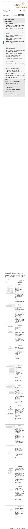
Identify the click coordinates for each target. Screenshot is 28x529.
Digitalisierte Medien (9, 91)
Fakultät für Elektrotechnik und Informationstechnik (13, 56)
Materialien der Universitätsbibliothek (13, 95)
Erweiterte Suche (7, 16)
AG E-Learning (8, 93)
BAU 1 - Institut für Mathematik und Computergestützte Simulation (14, 29)
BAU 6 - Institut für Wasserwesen (15, 45)
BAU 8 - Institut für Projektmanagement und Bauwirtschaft (15, 51)
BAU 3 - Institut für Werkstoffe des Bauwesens (14, 36)
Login (5, 11)
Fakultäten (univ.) (11, 23)
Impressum (23, 528)
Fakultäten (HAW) (11, 73)
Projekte (7, 79)
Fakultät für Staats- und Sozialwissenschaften (12, 67)
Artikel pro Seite (21, 280)
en (24, 10)
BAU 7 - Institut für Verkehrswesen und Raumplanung (15, 47)
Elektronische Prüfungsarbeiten (12, 81)
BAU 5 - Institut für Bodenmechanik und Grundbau (15, 42)
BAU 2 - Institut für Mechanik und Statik (15, 32)
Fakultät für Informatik (12, 61)
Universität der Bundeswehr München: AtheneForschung (15, 1)
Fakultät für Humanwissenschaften (14, 59)
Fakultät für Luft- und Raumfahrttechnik (15, 64)
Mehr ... (20, 284)
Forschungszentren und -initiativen (14, 75)
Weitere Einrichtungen (11, 77)
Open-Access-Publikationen (11, 83)
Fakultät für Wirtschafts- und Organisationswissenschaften (14, 71)
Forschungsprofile (9, 87)
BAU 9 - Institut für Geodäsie (14, 53)
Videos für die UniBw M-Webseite (13, 89)
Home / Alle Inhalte (9, 19)
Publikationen (8, 21)
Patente (7, 85)
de (20, 10)
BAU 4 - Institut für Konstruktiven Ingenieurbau (14, 39)
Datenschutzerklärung (15, 528)
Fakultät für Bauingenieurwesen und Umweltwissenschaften (15, 26)
